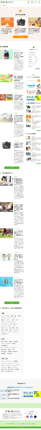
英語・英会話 (16, 254)
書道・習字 (16, 177)
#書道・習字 (31, 66)
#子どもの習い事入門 (32, 54)
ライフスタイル (17, 141)
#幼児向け (30, 57)
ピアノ (15, 203)
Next (38, 22)
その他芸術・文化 (34, 110)
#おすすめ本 (31, 59)
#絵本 (36, 57)
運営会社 (34, 425)
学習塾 (33, 120)
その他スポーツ (34, 154)
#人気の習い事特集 (32, 52)
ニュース (21, 50)
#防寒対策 (30, 61)
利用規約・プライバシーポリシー (27, 425)
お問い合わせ (8, 425)
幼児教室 (36, 148)
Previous (2, 22)
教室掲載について (13, 425)
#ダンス (36, 61)
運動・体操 (16, 50)
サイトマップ (19, 425)
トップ (1, 5)
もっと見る (20, 36)
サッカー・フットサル (18, 230)
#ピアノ (37, 59)
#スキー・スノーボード (32, 63)
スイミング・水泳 (17, 279)
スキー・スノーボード (34, 159)
